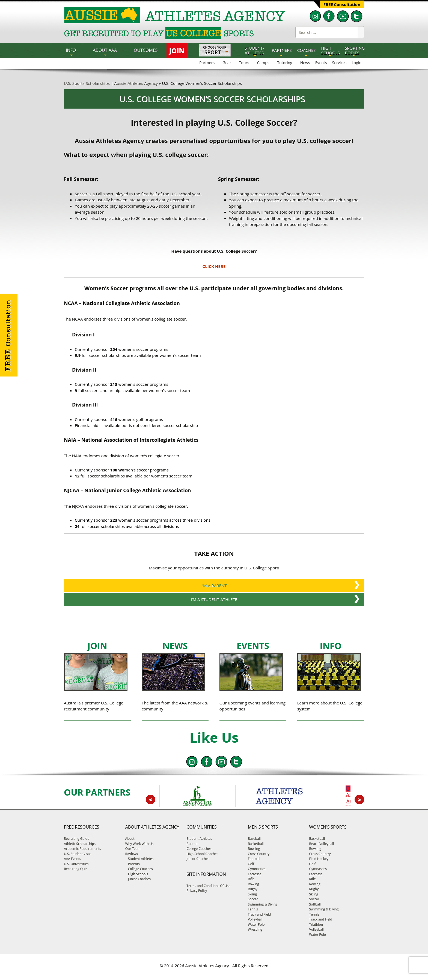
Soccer (253, 899)
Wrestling (255, 929)
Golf (251, 864)
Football (254, 858)
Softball (315, 904)
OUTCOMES (146, 50)
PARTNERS (282, 50)
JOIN (177, 50)
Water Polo (256, 924)
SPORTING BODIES (355, 50)
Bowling (254, 848)
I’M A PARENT (214, 585)
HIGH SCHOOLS (330, 50)
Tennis (253, 909)
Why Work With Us (139, 843)
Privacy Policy (196, 890)
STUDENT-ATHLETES (254, 50)
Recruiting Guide (76, 838)
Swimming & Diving (262, 904)
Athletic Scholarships (80, 843)
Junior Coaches (197, 858)
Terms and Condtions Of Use (208, 885)
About (130, 838)
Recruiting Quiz (75, 869)
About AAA (105, 50)
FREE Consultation (341, 4)
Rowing (253, 884)
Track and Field (259, 914)
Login (356, 62)
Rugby (252, 889)
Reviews (131, 853)
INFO (71, 50)
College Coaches (198, 848)
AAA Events (72, 858)
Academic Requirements (82, 848)
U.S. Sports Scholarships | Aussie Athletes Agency (111, 83)
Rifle (251, 879)
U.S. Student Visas (77, 853)
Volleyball (255, 919)
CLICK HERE (214, 266)
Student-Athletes (199, 838)
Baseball (254, 838)
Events (321, 62)
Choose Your (214, 50)
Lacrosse (254, 874)
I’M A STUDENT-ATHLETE (214, 599)
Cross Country (258, 853)
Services (339, 62)
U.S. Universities (76, 864)
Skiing (252, 894)
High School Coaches (202, 853)
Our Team (133, 848)
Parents (192, 843)
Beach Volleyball (321, 843)
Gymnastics (256, 869)
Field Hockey (318, 858)
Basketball (256, 843)
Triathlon (316, 924)
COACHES (306, 50)
